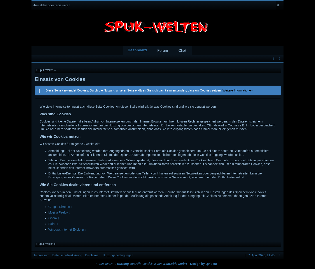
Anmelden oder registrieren (51, 5)
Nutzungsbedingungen (118, 255)
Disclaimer (92, 255)
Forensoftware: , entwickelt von (141, 264)
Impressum (41, 255)
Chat (182, 50)
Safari (52, 224)
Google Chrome (59, 207)
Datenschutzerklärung (67, 255)
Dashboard (137, 50)
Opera (52, 218)
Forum (162, 50)
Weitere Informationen (237, 90)
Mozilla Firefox (58, 212)
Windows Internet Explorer (66, 229)
